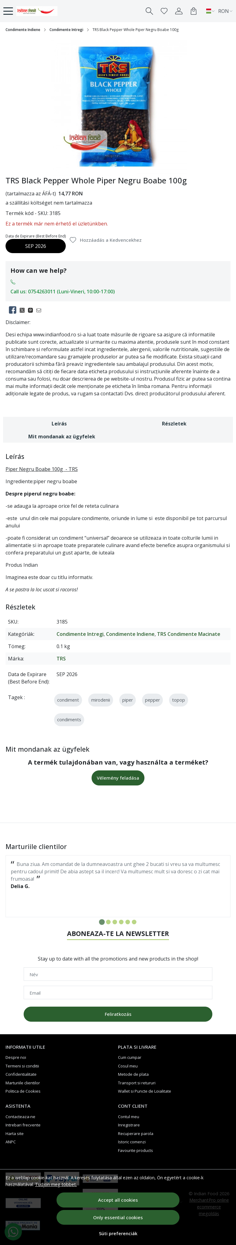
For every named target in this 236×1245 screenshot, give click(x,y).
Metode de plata (133, 1074)
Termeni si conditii (22, 1066)
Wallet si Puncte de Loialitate (144, 1091)
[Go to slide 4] (121, 922)
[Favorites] (164, 11)
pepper (152, 700)
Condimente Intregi (66, 29)
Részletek (174, 423)
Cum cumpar (129, 1057)
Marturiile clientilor (23, 1083)
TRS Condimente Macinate (188, 634)
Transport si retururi (136, 1083)
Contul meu (128, 1116)
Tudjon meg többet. (56, 1184)
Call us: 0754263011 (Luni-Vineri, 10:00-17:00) (62, 291)
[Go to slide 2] (108, 922)
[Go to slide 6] (134, 922)
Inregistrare (129, 1125)
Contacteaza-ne (20, 1116)
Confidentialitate (21, 1074)
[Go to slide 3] (114, 922)
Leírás (59, 423)
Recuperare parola (135, 1133)
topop (178, 700)
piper (127, 700)
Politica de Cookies (23, 1091)
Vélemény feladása (118, 778)
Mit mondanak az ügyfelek (61, 436)
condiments (69, 719)
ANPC (11, 1142)
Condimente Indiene (23, 29)
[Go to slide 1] (102, 922)
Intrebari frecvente (23, 1125)
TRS (61, 658)
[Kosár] (193, 11)
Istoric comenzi (132, 1142)
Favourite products (135, 1150)
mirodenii (100, 700)
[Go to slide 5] (127, 922)
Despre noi (16, 1057)
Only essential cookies (118, 1217)
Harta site (15, 1133)
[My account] (179, 11)
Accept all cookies (118, 1200)
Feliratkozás (118, 1014)
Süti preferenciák (118, 1233)
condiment (68, 700)
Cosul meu (128, 1066)
